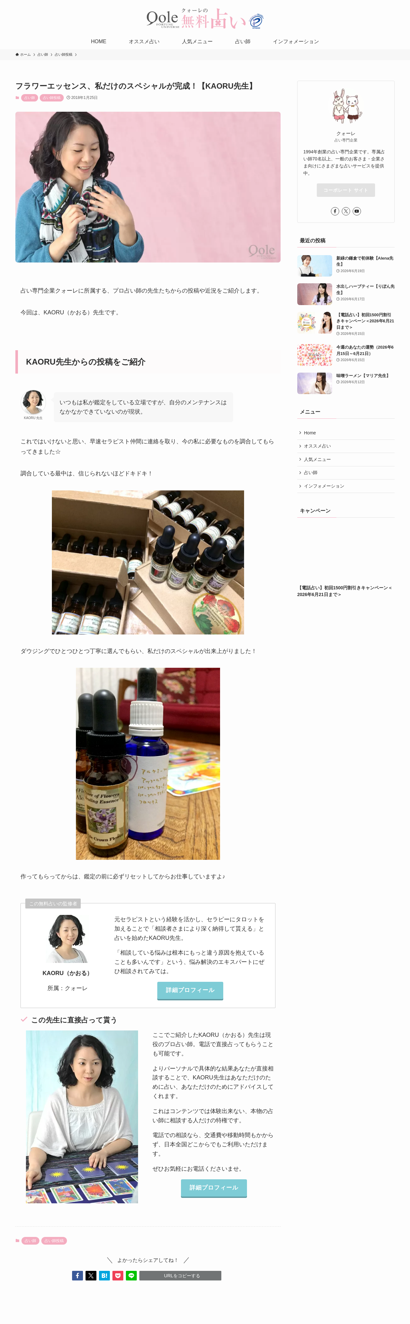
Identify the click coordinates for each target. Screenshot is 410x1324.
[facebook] (335, 211)
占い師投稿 (52, 98)
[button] (77, 1275)
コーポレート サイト (346, 190)
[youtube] (357, 211)
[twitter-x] (346, 211)
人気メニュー (317, 459)
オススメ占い (317, 445)
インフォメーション (324, 485)
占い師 (29, 98)
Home (310, 432)
